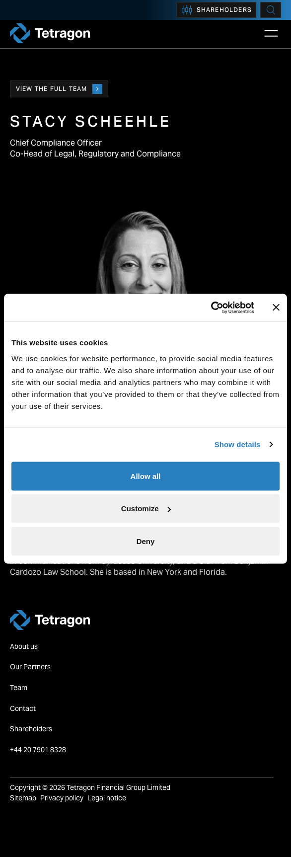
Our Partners (30, 666)
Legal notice (106, 797)
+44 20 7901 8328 (39, 749)
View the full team (59, 89)
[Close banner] (276, 307)
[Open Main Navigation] (271, 33)
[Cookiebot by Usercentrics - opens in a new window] (210, 307)
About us (24, 646)
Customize (146, 508)
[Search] (270, 10)
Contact (23, 708)
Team (18, 687)
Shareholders (216, 10)
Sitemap (23, 797)
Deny (146, 541)
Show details (238, 444)
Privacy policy (61, 797)
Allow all (146, 475)
